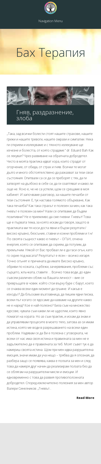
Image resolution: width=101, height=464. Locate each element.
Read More (85, 397)
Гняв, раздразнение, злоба (45, 115)
